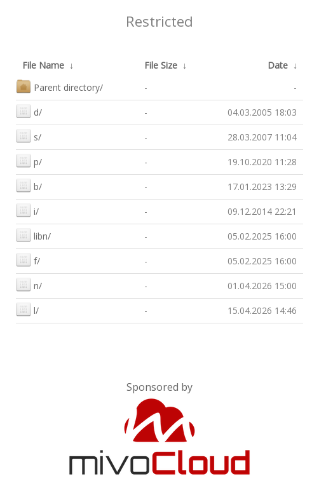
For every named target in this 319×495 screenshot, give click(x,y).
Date (278, 65)
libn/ (33, 234)
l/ (27, 309)
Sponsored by (159, 387)
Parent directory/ (59, 86)
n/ (29, 284)
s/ (28, 135)
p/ (29, 160)
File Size (160, 65)
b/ (29, 185)
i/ (27, 210)
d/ (29, 111)
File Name (43, 65)
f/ (28, 259)
